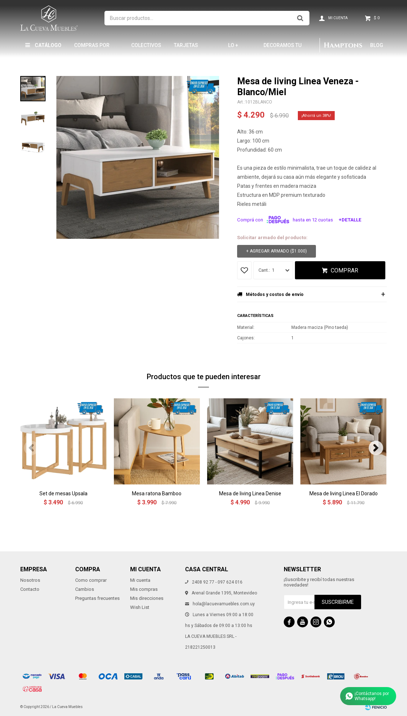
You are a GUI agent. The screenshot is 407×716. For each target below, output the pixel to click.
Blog (376, 45)
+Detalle (350, 220)
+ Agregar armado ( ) (276, 251)
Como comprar (91, 580)
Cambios (84, 589)
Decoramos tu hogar (282, 48)
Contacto (29, 589)
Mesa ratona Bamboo (156, 493)
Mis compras (144, 589)
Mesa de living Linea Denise (250, 493)
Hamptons (343, 45)
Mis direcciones (146, 598)
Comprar (344, 270)
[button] (376, 448)
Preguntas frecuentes (97, 598)
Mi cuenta (140, 580)
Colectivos (146, 45)
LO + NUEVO (236, 48)
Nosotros (30, 580)
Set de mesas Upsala (63, 493)
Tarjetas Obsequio (186, 48)
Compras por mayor (92, 48)
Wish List (139, 607)
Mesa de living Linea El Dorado (343, 493)
